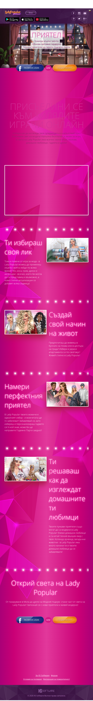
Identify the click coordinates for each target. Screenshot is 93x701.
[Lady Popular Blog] (85, 18)
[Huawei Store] (42, 19)
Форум (54, 676)
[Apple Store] (27, 19)
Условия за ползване (32, 680)
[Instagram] (79, 13)
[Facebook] (74, 13)
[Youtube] (85, 13)
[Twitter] (79, 18)
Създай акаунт (64, 69)
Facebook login (30, 69)
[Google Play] (12, 19)
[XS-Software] (46, 694)
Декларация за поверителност (56, 680)
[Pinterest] (74, 18)
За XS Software (42, 676)
